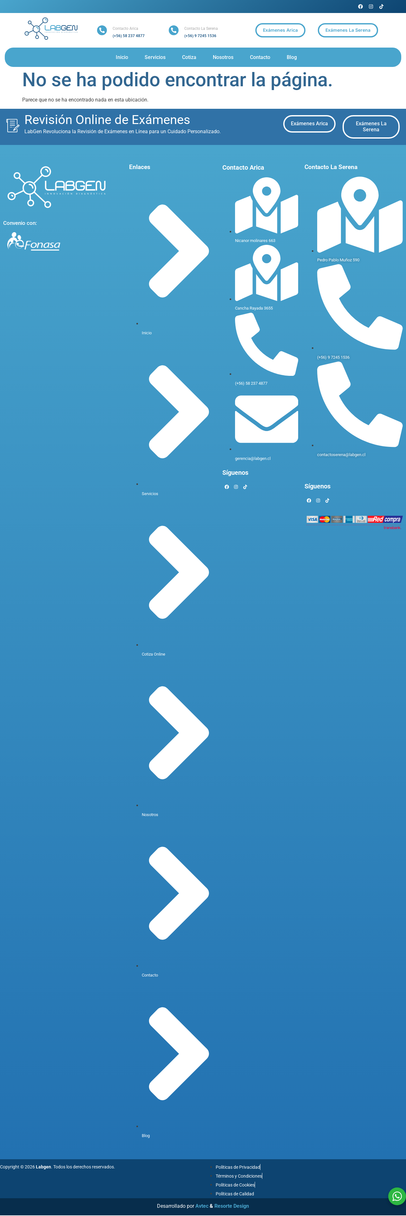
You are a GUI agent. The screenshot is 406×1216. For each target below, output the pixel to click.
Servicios (155, 57)
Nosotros (223, 57)
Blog (292, 57)
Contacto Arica (125, 28)
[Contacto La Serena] (174, 30)
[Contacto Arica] (102, 30)
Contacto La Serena (201, 28)
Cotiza (189, 57)
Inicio (122, 57)
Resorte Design (231, 1207)
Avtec (201, 1207)
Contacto (260, 57)
